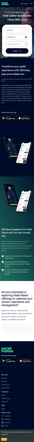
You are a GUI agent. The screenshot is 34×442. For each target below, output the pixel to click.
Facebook (7, 416)
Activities (4, 381)
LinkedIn (7, 422)
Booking (4, 378)
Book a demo (5, 388)
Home (3, 395)
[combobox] (17, 44)
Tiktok (6, 426)
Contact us (5, 402)
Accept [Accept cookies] (4, 439)
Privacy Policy (5, 398)
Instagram (7, 419)
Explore (17, 51)
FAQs (3, 409)
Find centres (5, 385)
